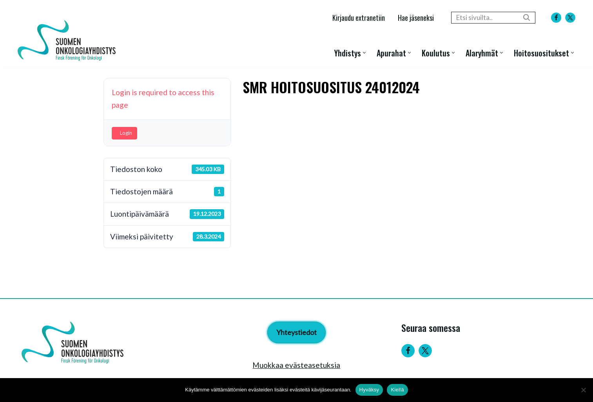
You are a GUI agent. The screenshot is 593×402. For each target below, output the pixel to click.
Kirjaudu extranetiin (358, 17)
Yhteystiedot (296, 332)
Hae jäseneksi (416, 17)
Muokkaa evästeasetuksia (296, 364)
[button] (364, 52)
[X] (570, 18)
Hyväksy (369, 390)
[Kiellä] (583, 390)
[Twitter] (425, 350)
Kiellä (397, 390)
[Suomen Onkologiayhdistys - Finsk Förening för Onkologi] (69, 40)
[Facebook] (556, 18)
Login (126, 133)
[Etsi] (484, 18)
